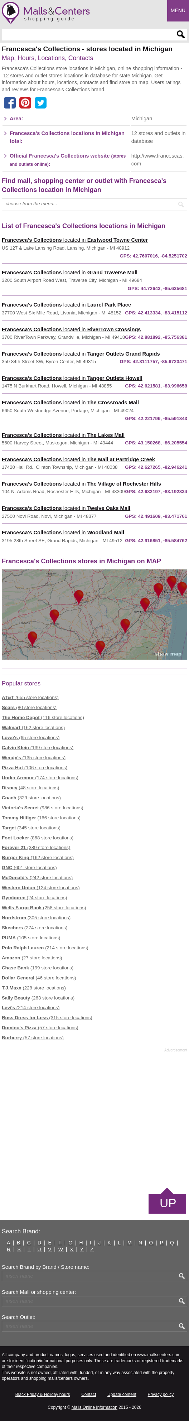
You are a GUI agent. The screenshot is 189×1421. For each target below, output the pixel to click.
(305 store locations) (36, 917)
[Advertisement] (94, 1119)
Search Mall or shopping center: (39, 1292)
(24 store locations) (34, 897)
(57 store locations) (40, 1027)
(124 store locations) (41, 887)
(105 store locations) (31, 937)
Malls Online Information (94, 1407)
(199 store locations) (37, 967)
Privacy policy (161, 1394)
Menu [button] (178, 10)
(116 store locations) (43, 717)
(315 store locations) (47, 1017)
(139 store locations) (37, 747)
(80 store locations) (29, 707)
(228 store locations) (34, 988)
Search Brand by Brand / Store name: (45, 1267)
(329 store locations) (31, 797)
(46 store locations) (39, 978)
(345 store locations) (31, 827)
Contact (88, 1394)
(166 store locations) (41, 817)
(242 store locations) (37, 877)
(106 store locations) (34, 767)
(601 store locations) (29, 867)
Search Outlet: (18, 1317)
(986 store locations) (42, 807)
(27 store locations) (32, 957)
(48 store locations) (30, 787)
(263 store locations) (38, 998)
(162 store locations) (33, 727)
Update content (121, 1394)
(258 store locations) (44, 907)
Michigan (141, 118)
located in (75, 240)
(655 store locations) (30, 697)
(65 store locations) (30, 737)
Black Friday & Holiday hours (42, 1394)
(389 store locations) (36, 847)
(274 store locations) (34, 927)
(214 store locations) (45, 947)
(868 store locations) (37, 837)
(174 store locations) (40, 777)
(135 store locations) (34, 757)
